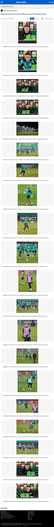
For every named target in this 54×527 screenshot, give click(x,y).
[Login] (50, 2)
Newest (32, 18)
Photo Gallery (31, 515)
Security (19, 525)
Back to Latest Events (9, 11)
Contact (30, 519)
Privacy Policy (13, 525)
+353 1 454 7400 (8, 518)
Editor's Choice (46, 18)
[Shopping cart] (52, 2)
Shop (29, 516)
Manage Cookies (26, 525)
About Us (30, 518)
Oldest (37, 18)
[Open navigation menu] (2, 2)
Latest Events (31, 513)
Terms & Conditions (5, 525)
